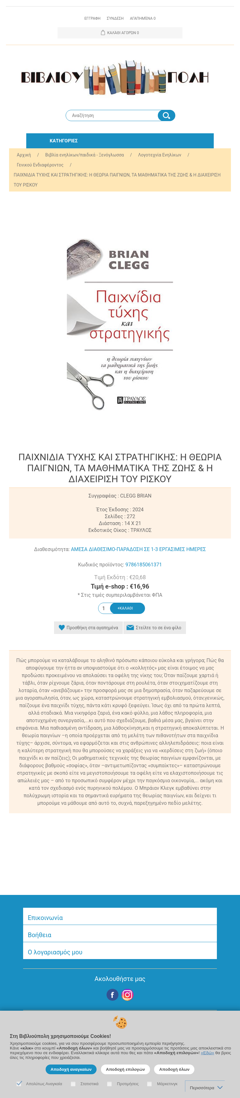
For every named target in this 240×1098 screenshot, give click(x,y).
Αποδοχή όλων (174, 1069)
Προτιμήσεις (128, 1083)
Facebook (112, 995)
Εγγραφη (92, 18)
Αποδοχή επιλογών (125, 1069)
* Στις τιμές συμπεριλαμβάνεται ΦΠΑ (120, 595)
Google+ (127, 995)
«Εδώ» (207, 1052)
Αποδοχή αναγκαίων (71, 1069)
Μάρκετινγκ (167, 1083)
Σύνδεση (115, 18)
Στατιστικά (90, 1083)
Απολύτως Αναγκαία (44, 1083)
